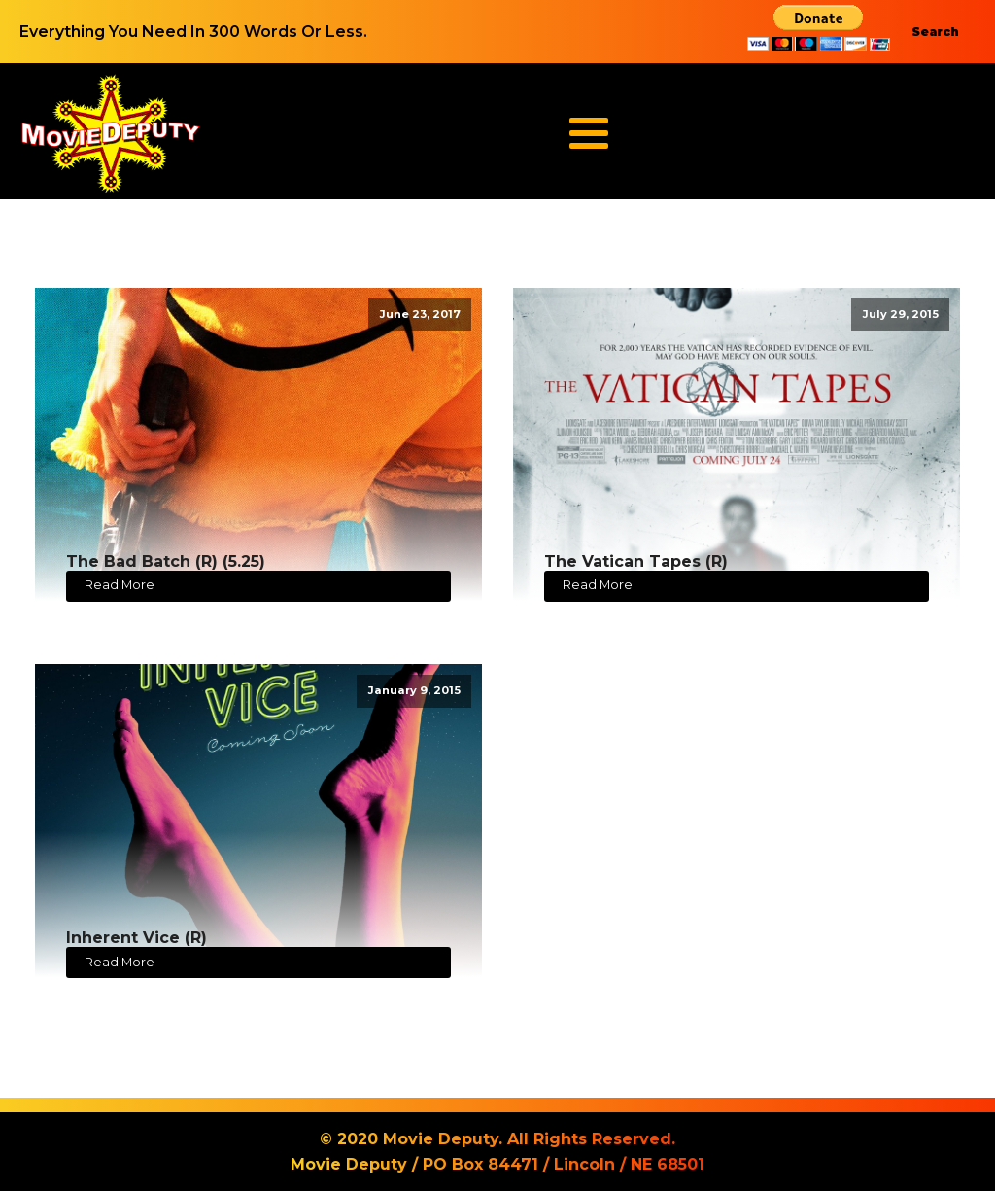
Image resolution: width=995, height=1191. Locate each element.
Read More (119, 585)
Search (935, 31)
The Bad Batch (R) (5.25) (165, 561)
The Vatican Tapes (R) (636, 561)
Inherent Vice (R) (136, 937)
